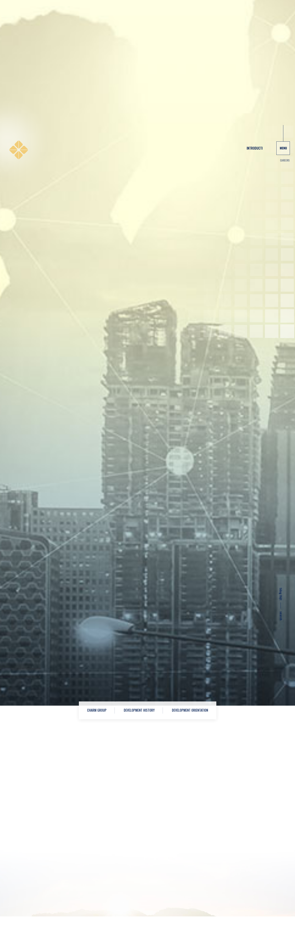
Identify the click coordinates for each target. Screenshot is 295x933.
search (281, 485)
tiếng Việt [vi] (281, 460)
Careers (285, 27)
